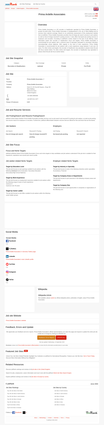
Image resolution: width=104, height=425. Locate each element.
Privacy (67, 417)
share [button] (95, 18)
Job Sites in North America (61, 390)
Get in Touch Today (88, 356)
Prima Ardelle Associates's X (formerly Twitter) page (21, 251)
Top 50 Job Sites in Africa (13, 404)
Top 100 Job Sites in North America (16, 393)
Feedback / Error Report (46, 337)
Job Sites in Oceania (59, 404)
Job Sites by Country (39, 4)
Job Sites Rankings (25, 4)
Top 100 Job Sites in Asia (13, 402)
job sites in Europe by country (40, 376)
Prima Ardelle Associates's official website (28, 345)
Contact (50, 417)
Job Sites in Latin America (60, 393)
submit (53, 298)
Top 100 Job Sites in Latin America (15, 396)
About (35, 417)
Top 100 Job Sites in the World (14, 390)
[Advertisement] (19, 35)
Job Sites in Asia (58, 402)
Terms (62, 417)
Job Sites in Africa (58, 399)
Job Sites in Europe (59, 396)
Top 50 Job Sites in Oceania (14, 407)
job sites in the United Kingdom (41, 369)
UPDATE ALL (61, 337)
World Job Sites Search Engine (62, 373)
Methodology (42, 417)
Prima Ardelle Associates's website (16, 320)
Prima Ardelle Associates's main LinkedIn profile (19, 259)
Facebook (17, 412)
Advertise (56, 417)
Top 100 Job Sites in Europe (14, 399)
